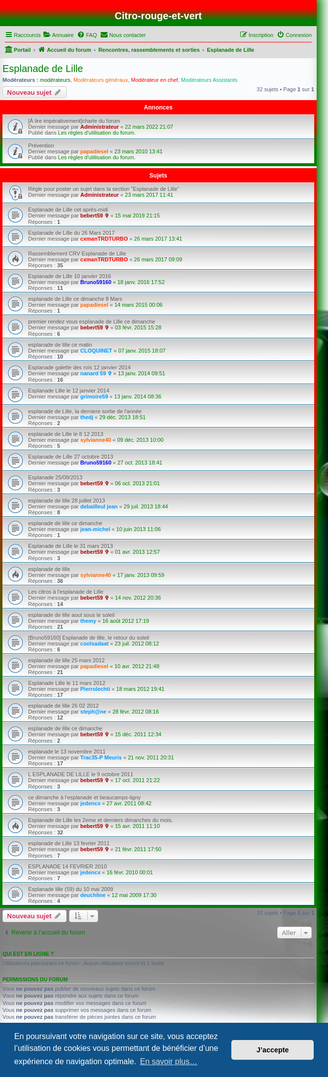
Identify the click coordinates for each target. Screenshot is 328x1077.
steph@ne (93, 712)
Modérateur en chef (154, 80)
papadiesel (94, 151)
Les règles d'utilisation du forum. (97, 133)
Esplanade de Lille (42, 68)
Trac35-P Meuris (101, 757)
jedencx (90, 803)
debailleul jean (99, 506)
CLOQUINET (96, 351)
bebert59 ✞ (94, 215)
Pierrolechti (95, 689)
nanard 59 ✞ (96, 373)
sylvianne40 (95, 440)
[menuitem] (58, 35)
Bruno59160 (95, 282)
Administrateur (99, 127)
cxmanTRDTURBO (104, 239)
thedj (86, 417)
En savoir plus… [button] (169, 1061)
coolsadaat (94, 643)
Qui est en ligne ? (28, 954)
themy (88, 621)
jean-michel (95, 529)
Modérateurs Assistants (209, 80)
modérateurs (55, 80)
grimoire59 (94, 396)
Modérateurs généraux (100, 80)
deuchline (93, 895)
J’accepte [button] (272, 1050)
